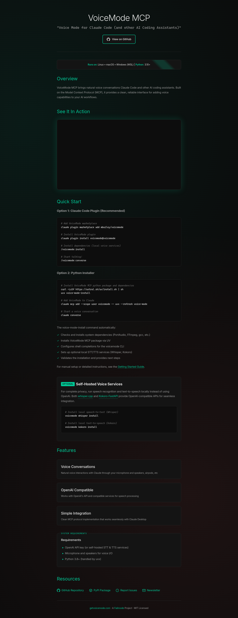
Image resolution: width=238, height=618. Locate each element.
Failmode (119, 608)
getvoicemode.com (100, 608)
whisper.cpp (85, 396)
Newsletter (151, 590)
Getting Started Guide (131, 366)
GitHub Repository (70, 590)
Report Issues (126, 590)
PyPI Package (99, 590)
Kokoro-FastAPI (108, 396)
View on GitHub (119, 39)
